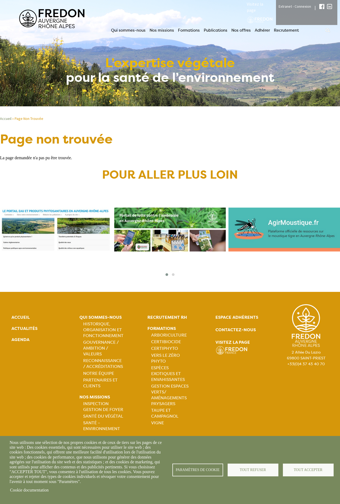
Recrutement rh (167, 317)
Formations (189, 30)
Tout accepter (308, 470)
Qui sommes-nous (128, 30)
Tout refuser (253, 470)
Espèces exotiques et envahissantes (168, 373)
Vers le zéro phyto (165, 358)
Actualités (24, 328)
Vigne (157, 423)
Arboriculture (169, 335)
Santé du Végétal (103, 416)
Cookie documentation (29, 490)
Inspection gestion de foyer (103, 406)
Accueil (20, 317)
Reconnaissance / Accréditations (103, 363)
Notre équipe (98, 373)
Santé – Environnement (101, 425)
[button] (167, 274)
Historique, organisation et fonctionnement (103, 329)
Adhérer (262, 30)
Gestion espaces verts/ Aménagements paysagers (170, 394)
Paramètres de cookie (198, 470)
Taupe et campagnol (164, 413)
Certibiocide (166, 342)
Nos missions (162, 30)
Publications (215, 30)
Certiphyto (164, 348)
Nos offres (241, 30)
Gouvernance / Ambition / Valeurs (101, 348)
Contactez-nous (235, 330)
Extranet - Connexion (295, 6)
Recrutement (286, 30)
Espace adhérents (236, 317)
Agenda (20, 339)
